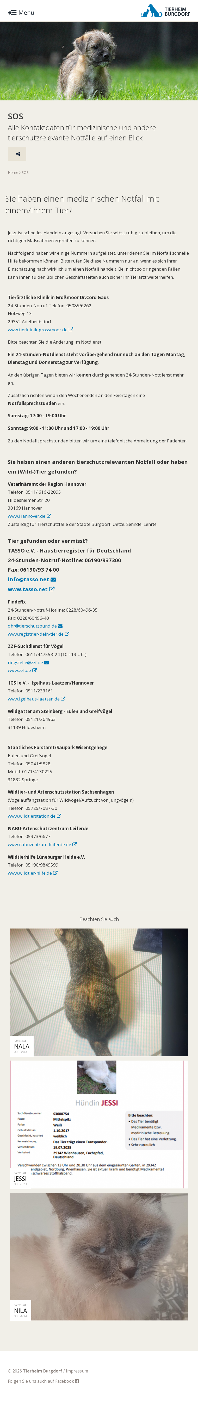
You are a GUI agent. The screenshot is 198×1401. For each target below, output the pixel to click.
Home (13, 172)
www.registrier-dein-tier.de (36, 634)
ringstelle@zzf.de (25, 662)
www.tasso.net (28, 589)
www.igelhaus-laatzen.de (34, 699)
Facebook (67, 1381)
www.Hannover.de (26, 516)
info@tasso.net (28, 579)
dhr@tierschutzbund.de (32, 626)
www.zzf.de (19, 670)
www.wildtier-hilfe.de (30, 873)
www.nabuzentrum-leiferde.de (39, 844)
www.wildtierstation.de (31, 816)
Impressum (77, 1371)
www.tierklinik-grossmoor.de (37, 330)
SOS (25, 172)
